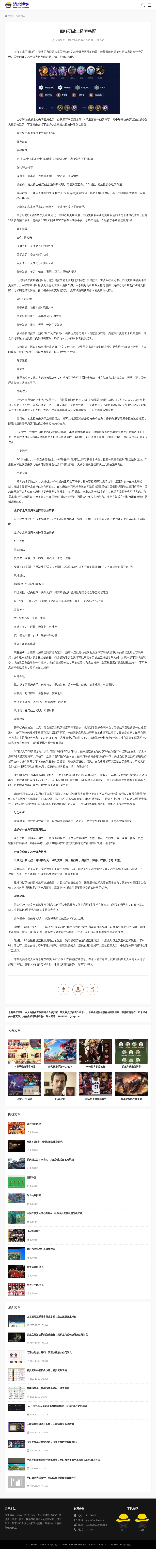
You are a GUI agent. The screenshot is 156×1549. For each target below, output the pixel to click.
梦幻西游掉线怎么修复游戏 (41, 1249)
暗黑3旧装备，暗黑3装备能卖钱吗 (45, 1141)
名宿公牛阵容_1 (35, 1285)
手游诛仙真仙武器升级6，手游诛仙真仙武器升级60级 (55, 1213)
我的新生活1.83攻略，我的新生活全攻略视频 (50, 1159)
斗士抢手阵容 (34, 1195)
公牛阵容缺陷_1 (35, 1267)
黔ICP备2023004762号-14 (94, 1544)
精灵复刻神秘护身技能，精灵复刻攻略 (47, 1370)
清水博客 (17, 5)
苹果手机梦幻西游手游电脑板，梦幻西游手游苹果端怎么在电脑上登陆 (63, 1459)
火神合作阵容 (34, 1123)
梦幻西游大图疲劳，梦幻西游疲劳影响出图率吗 (51, 1477)
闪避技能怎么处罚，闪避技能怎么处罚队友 (49, 1352)
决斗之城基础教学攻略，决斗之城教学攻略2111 (52, 1442)
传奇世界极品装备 (95, 1066)
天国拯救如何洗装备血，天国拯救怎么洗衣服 (50, 1424)
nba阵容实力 (33, 1231)
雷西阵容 (31, 1177)
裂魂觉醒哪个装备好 (131, 1099)
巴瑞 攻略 (60, 1099)
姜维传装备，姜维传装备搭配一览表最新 (48, 1388)
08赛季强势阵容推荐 (24, 1066)
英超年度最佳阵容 (131, 1066)
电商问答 (34, 1132)
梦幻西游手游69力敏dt (60, 1066)
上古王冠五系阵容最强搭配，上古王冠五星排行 (51, 1316)
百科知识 (20, 16)
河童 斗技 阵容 (24, 1099)
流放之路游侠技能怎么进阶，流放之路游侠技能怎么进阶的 (57, 1334)
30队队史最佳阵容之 (96, 1099)
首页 (10, 16)
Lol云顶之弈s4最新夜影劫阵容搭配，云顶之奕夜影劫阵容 (57, 1406)
